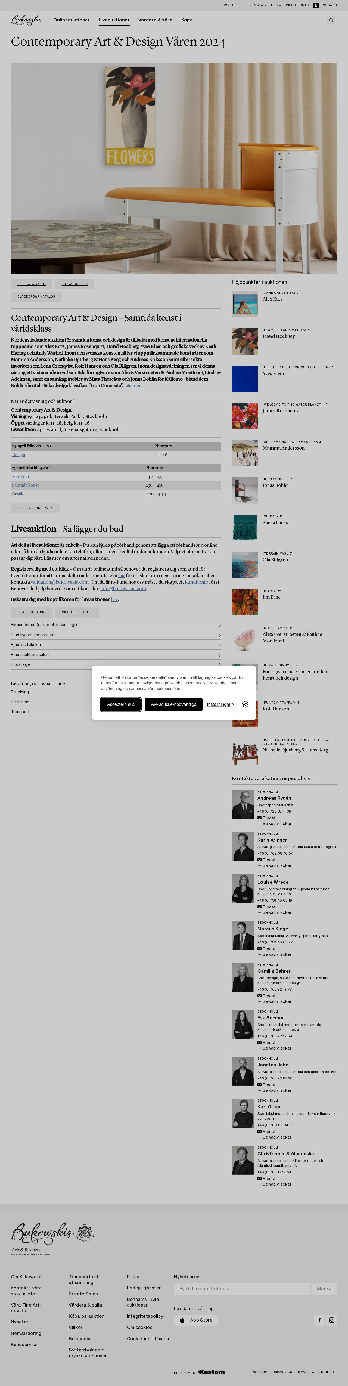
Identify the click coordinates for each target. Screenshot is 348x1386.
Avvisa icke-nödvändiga (174, 704)
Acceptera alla (121, 704)
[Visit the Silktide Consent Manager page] (245, 704)
